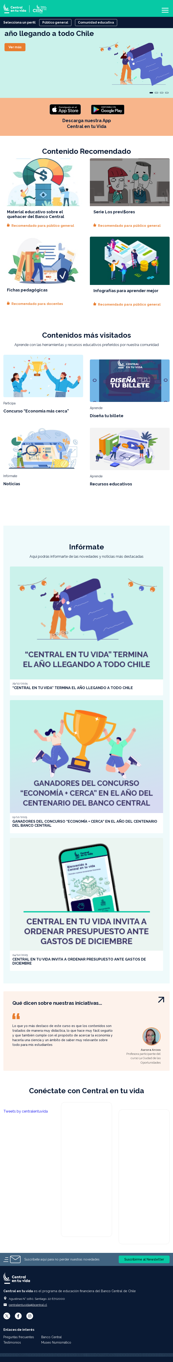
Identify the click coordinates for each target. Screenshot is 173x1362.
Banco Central (52, 1337)
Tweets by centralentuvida (25, 1111)
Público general (55, 22)
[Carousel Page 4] (166, 92)
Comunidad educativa (96, 22)
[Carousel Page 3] (161, 92)
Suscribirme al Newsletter (144, 1259)
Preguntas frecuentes (18, 1337)
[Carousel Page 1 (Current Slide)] (151, 92)
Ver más (15, 47)
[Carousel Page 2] (156, 92)
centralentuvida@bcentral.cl (28, 1305)
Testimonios (12, 1342)
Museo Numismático (56, 1342)
